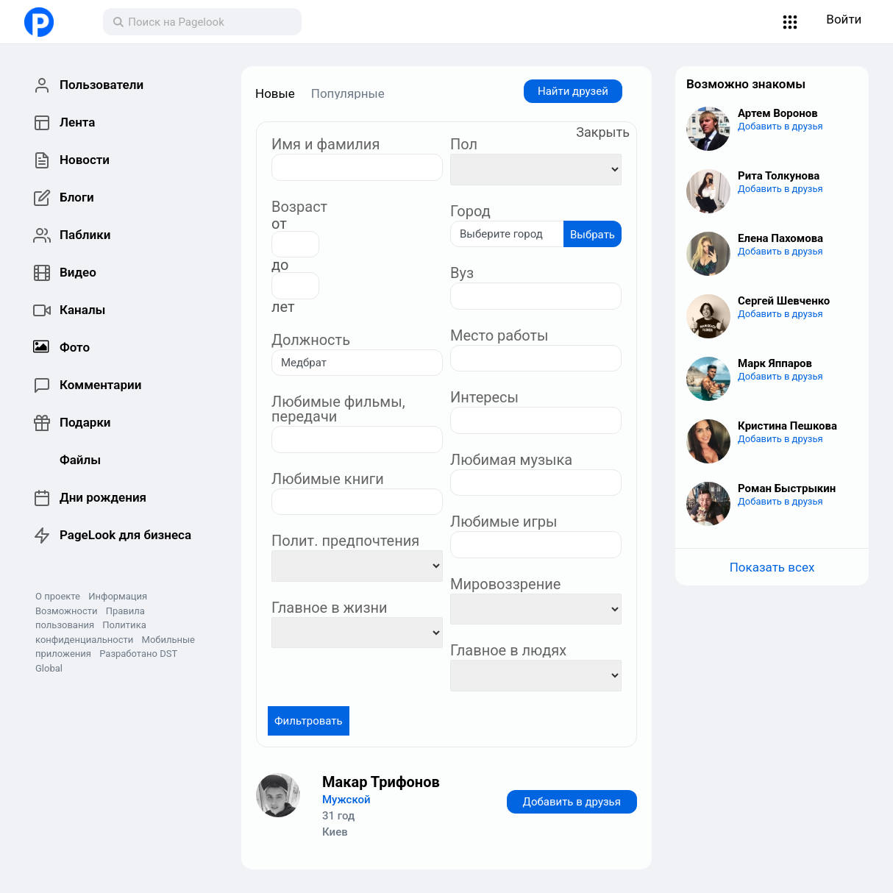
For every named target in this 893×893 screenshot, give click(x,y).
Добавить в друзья (572, 801)
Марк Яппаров (775, 363)
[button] (790, 22)
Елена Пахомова (780, 238)
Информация (117, 596)
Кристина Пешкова (787, 426)
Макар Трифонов (381, 782)
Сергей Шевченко (784, 300)
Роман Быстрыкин (787, 488)
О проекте (57, 596)
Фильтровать (308, 720)
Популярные (348, 93)
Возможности (66, 610)
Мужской (346, 799)
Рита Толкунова (778, 175)
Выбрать (592, 234)
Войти (843, 19)
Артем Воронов (778, 113)
